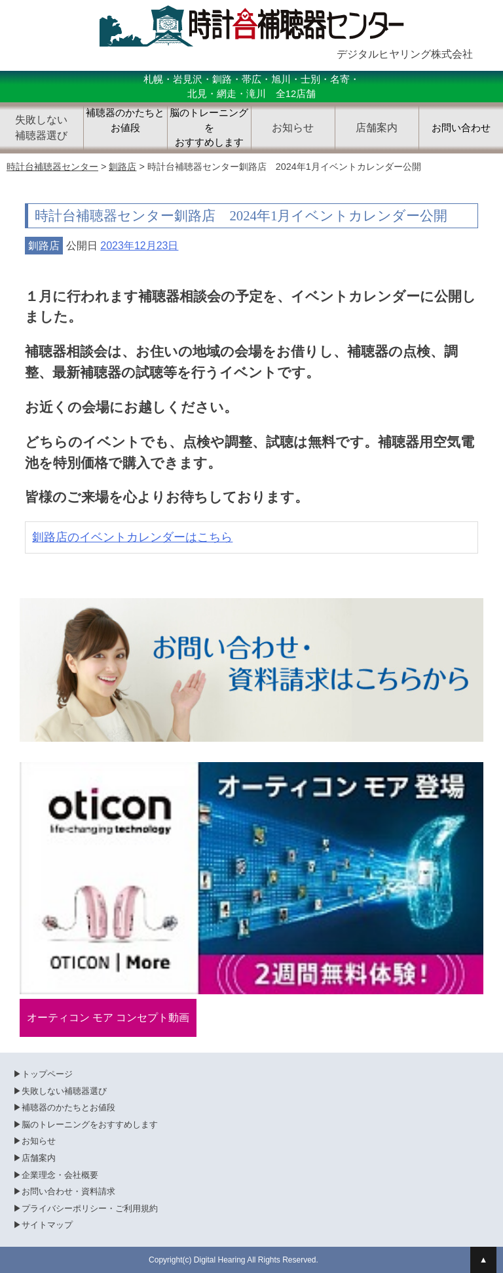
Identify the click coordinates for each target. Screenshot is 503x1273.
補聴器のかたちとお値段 (125, 120)
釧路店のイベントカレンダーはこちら (132, 537)
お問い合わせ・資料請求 (68, 1191)
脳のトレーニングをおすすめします (209, 128)
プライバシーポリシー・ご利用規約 (90, 1208)
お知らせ (39, 1141)
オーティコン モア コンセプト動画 (108, 1017)
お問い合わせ (461, 128)
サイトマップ (47, 1225)
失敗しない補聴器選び (64, 1091)
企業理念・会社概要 (60, 1175)
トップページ (47, 1074)
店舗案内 (39, 1158)
